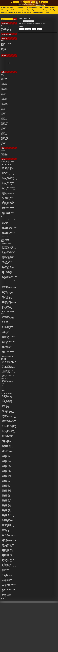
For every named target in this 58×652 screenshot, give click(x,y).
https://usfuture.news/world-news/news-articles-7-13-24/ (32, 23)
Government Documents (32, 7)
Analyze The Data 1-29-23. (7, 396)
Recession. (4, 529)
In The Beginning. (5, 442)
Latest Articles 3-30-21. (6, 445)
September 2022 (4, 104)
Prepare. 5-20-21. (5, 263)
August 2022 (3, 105)
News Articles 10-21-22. (6, 461)
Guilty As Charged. (5, 331)
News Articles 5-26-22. (6, 489)
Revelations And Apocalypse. (8, 267)
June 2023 (3, 93)
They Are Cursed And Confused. (8, 212)
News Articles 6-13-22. (6, 492)
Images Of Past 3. (5, 440)
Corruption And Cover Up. (7, 411)
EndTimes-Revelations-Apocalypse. (9, 248)
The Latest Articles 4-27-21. (7, 550)
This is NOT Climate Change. (8, 303)
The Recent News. (5, 558)
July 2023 (3, 92)
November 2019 (4, 138)
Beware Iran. (4, 405)
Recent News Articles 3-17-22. (8, 526)
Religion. (22, 10)
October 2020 (4, 124)
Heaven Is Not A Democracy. (7, 224)
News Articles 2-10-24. (6, 475)
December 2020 (4, 122)
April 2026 (3, 74)
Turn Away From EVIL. (6, 355)
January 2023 (4, 99)
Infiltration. (4, 335)
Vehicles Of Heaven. (6, 234)
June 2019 (3, 144)
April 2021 (3, 117)
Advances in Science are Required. (9, 361)
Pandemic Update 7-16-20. (7, 298)
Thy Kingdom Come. (6, 233)
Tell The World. (5, 539)
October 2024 (4, 78)
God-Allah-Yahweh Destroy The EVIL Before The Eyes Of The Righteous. (8, 252)
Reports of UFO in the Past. (7, 381)
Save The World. (27, 12)
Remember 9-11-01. (6, 530)
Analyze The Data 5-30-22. (7, 400)
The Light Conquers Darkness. (8, 273)
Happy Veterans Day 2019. (7, 436)
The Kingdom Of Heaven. (7, 228)
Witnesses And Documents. (7, 591)
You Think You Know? (6, 595)
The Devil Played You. (6, 347)
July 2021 (3, 113)
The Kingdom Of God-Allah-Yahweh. (9, 227)
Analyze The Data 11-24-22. (7, 398)
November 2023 (4, 87)
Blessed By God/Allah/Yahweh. (8, 244)
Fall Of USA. (4, 173)
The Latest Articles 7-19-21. (7, 553)
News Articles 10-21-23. (6, 462)
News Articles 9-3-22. (6, 515)
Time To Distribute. (5, 569)
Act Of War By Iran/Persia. (7, 167)
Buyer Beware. (5, 286)
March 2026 (3, 75)
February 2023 (4, 98)
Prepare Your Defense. (6, 338)
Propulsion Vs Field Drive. (7, 300)
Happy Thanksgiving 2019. (7, 196)
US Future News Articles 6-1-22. (8, 575)
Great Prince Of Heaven (29, 2)
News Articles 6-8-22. (6, 502)
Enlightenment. (5, 222)
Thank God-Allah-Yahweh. (7, 206)
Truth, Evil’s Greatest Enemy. (8, 278)
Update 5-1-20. (5, 574)
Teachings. (45, 10)
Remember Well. (5, 533)
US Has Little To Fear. (6, 576)
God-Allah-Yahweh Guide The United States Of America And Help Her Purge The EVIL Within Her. (9, 428)
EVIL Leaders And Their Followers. (9, 323)
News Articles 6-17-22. (6, 495)
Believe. (3, 171)
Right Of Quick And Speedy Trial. (8, 341)
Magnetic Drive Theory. (6, 297)
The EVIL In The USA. (6, 543)
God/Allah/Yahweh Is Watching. (8, 193)
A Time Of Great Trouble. (7, 164)
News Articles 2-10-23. (6, 474)
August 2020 (3, 127)
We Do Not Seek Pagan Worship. (8, 280)
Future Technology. (6, 365)
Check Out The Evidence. (7, 407)
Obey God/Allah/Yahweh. (7, 259)
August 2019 (3, 142)
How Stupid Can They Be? (7, 366)
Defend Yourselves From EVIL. (8, 246)
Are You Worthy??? (6, 315)
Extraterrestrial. (12, 12)
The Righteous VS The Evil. (7, 231)
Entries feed (3, 153)
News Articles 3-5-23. (6, 480)
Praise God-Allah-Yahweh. (7, 521)
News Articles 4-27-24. (6, 484)
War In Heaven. (5, 236)
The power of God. (5, 209)
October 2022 (4, 103)
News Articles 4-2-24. (6, 482)
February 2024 (4, 83)
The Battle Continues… (6, 301)
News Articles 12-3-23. (6, 472)
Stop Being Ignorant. (6, 345)
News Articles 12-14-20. (6, 470)
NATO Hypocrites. (5, 452)
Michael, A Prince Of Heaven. (8, 226)
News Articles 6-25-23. (6, 497)
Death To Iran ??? (5, 172)
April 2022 (3, 110)
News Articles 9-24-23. (6, 514)
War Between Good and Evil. (7, 356)
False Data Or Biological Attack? (8, 421)
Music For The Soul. (15, 10)
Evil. (2, 385)
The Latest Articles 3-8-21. (7, 549)
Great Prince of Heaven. (6, 43)
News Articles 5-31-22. (6, 491)
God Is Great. (4, 176)
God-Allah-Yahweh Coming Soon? (9, 425)
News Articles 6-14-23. (6, 494)
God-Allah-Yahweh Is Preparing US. (8, 7)
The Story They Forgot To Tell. (8, 559)
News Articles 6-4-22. (6, 501)
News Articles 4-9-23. (6, 486)
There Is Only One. (5, 211)
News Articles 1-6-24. (6, 456)
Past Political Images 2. (6, 519)
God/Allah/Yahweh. (20, 7)
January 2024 (4, 84)
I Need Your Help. (5, 296)
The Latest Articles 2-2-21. (7, 546)
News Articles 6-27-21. (6, 499)
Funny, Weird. (4, 422)
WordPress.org (4, 155)
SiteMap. (48, 12)
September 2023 (4, 89)
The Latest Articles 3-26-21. (7, 548)
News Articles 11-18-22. (6, 467)
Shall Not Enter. (5, 342)
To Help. (3, 570)
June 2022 (3, 108)
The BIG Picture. (5, 373)
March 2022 (3, 112)
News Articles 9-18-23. (6, 512)
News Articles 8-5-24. (6, 509)
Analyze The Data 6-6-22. (7, 402)
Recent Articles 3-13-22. (6, 524)
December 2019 (4, 137)
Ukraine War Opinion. (6, 573)
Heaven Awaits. (5, 295)
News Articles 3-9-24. (6, 481)
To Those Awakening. (6, 213)
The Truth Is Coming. (6, 565)
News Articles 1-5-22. (6, 455)
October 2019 (4, 139)
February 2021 (4, 119)
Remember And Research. (7, 531)
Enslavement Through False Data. (9, 420)
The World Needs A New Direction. (9, 302)
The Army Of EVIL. (5, 268)
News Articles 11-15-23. (6, 466)
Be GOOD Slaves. (5, 316)
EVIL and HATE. (5, 322)
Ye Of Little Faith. (5, 593)
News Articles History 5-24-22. (8, 516)
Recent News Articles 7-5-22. (7, 528)
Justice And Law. (5, 337)
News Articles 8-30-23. (6, 506)
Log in (2, 151)
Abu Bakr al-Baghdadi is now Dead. (9, 166)
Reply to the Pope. (31, 10)
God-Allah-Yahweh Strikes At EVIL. (9, 189)
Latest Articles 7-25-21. (6, 446)
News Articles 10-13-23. (6, 459)
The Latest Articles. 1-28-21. (7, 555)
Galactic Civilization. (6, 424)
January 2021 (4, 120)
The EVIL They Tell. (6, 350)
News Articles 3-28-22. (6, 477)
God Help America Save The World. (9, 174)
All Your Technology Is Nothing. (8, 362)
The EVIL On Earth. (6, 348)
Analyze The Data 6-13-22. (7, 401)
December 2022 (4, 100)
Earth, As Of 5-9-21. (6, 320)
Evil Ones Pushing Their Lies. (8, 325)
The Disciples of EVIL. (6, 269)
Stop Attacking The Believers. (8, 343)
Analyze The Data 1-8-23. (7, 397)
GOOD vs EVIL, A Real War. (7, 330)
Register (3, 150)
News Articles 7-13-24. (29, 21)
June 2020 (3, 129)
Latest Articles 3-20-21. (6, 444)
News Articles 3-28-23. (6, 479)
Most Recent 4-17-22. (6, 258)
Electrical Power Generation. (7, 292)
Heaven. (40, 7)
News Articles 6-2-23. (6, 496)
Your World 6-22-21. (6, 596)
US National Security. (6, 578)
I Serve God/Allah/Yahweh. (7, 197)
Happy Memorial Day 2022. (7, 435)
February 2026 (4, 77)
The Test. (3, 353)
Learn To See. (4, 449)
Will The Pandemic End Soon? (8, 311)
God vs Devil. (4, 249)
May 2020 (3, 130)
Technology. (52, 10)
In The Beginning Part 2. (7, 441)
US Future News (4, 52)
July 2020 (3, 128)
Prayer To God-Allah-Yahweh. (8, 522)
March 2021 (3, 118)
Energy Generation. (6, 363)
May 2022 (3, 109)
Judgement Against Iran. (50, 7)
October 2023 (4, 88)
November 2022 (4, 102)
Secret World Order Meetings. (8, 538)
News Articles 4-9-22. (6, 485)
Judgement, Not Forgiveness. (8, 202)
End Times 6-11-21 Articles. (7, 247)
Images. (20, 12)
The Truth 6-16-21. (5, 560)
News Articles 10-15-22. (6, 460)
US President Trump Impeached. (8, 586)
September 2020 (4, 125)
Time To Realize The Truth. (7, 277)
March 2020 (3, 133)
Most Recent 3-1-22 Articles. (7, 451)
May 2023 (3, 94)
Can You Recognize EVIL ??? (8, 317)
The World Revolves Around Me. (8, 232)
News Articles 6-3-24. (6, 500)
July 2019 (3, 143)
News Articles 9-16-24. (6, 511)
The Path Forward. (5, 556)
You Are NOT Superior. (6, 594)
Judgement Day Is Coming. (7, 201)
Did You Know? (5, 415)
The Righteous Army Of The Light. (9, 229)
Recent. (3, 340)
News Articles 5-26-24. (6, 490)
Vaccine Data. (4, 588)
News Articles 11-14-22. (6, 465)
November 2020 (4, 123)
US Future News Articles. (38, 12)
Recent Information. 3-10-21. (7, 264)
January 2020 (4, 135)
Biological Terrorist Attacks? (7, 285)
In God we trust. (5, 198)
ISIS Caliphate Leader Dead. (7, 199)
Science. (38, 10)
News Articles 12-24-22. (6, 471)
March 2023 (3, 97)
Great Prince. (4, 254)
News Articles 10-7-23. (6, 464)
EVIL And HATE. (5, 321)
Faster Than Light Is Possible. (8, 293)
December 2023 (4, 85)
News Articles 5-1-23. (6, 487)
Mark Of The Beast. (6, 450)
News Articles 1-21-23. (6, 454)
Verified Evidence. (5, 214)
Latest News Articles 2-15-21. (8, 447)
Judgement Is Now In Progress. (8, 336)
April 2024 (3, 80)
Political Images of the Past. (7, 520)
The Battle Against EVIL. (7, 346)
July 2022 (3, 107)
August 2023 (3, 90)
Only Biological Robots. (6, 517)
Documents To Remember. (7, 416)
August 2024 (3, 79)
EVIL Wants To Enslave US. (7, 326)
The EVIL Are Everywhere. (7, 272)
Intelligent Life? (5, 380)
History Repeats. (5, 332)
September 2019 (4, 140)
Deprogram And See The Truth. (8, 318)
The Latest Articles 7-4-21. (7, 554)
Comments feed (4, 154)
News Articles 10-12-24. (6, 30)
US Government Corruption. (8, 387)
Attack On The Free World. (7, 404)
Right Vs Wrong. (5, 534)
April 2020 (3, 132)
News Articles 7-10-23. (6, 504)
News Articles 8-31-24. (6, 507)
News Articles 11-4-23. (6, 469)
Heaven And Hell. (5, 223)
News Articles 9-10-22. (6, 510)
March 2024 (3, 82)
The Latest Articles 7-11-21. (7, 551)
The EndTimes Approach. (7, 271)
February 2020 (4, 134)
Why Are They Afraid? (6, 307)
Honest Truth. (4, 333)
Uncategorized (4, 50)
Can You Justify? (5, 406)
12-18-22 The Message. (6, 243)
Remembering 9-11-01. (6, 266)
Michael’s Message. (5, 10)
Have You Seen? (5, 437)
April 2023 (3, 95)
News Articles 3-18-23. (6, 476)
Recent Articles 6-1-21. (6, 525)
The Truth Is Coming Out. (7, 564)
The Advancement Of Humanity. (8, 372)
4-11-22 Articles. (5, 395)
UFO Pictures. (4, 571)
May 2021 (3, 115)
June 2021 (3, 114)
